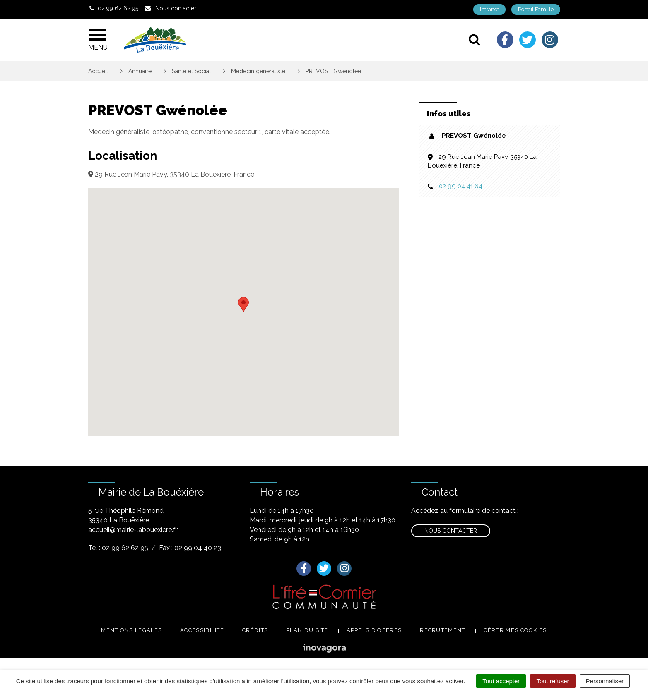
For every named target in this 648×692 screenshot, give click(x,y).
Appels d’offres (374, 630)
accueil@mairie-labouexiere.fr (133, 530)
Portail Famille (536, 9)
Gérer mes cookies (515, 630)
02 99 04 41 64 (460, 186)
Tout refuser (552, 681)
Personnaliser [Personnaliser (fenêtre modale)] (605, 681)
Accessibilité (202, 630)
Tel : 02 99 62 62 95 (118, 548)
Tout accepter (501, 681)
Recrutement (442, 630)
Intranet (489, 9)
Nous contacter (450, 530)
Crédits (255, 630)
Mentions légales (131, 630)
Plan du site (307, 630)
